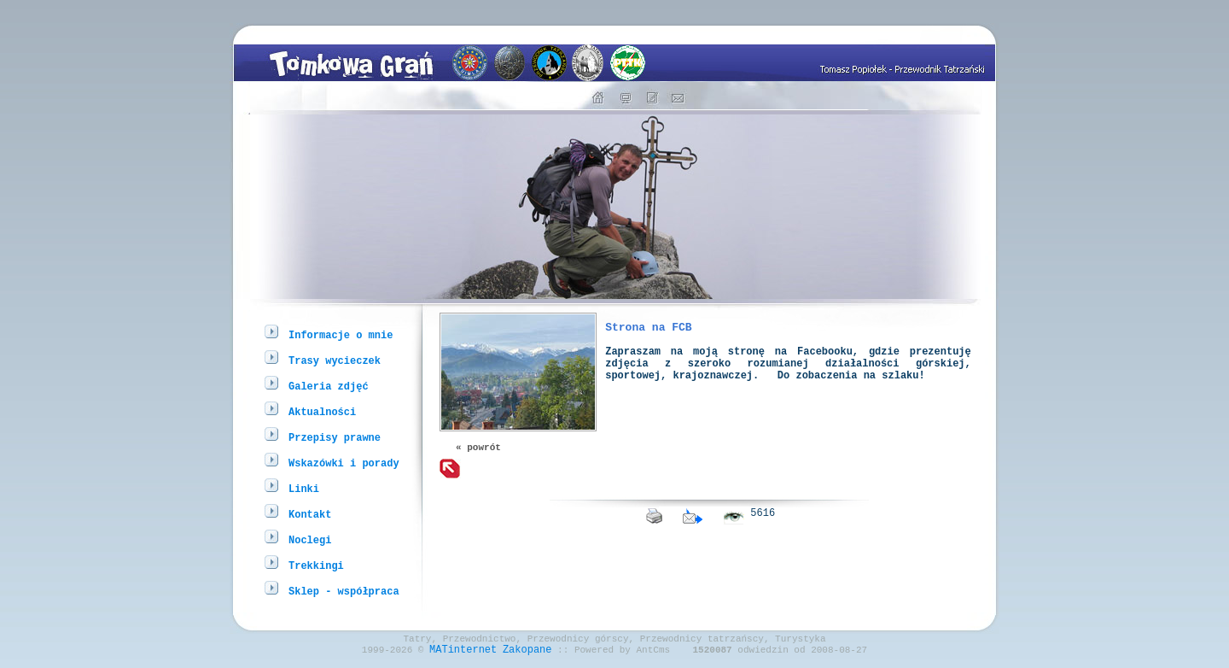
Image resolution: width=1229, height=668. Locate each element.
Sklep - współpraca (343, 590)
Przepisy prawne (334, 437)
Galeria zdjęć (328, 385)
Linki (303, 488)
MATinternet (463, 654)
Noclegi (309, 539)
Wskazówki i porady (343, 462)
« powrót (478, 448)
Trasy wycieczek (334, 360)
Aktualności (322, 411)
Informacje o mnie (340, 334)
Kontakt (309, 514)
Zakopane (527, 654)
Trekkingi (316, 565)
